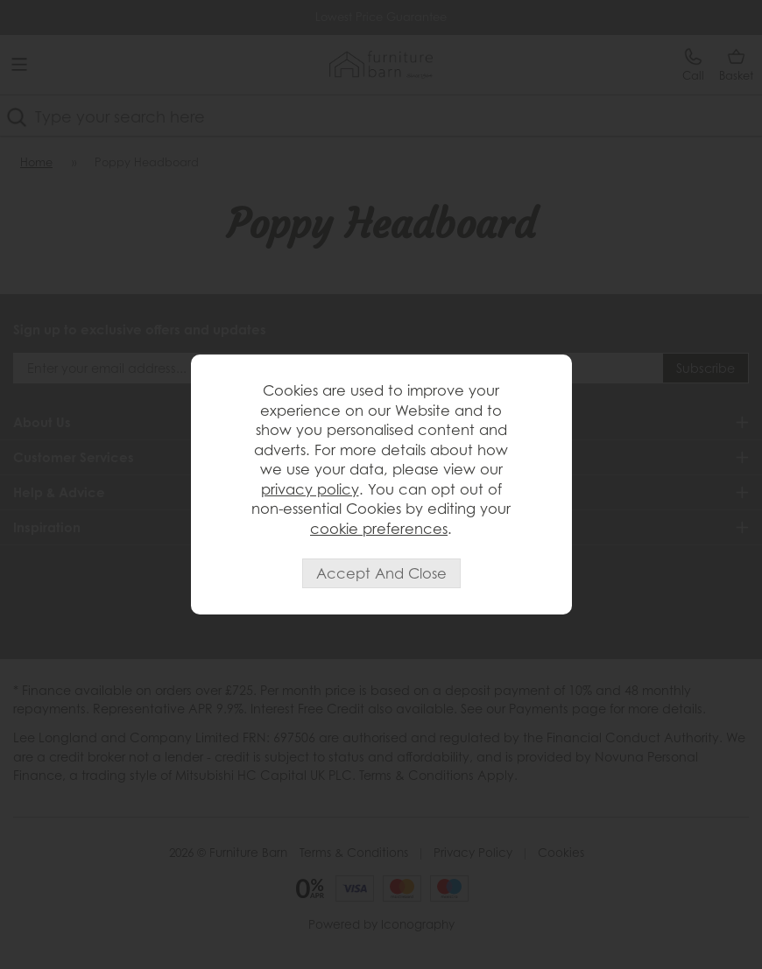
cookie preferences (379, 528)
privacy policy (310, 489)
